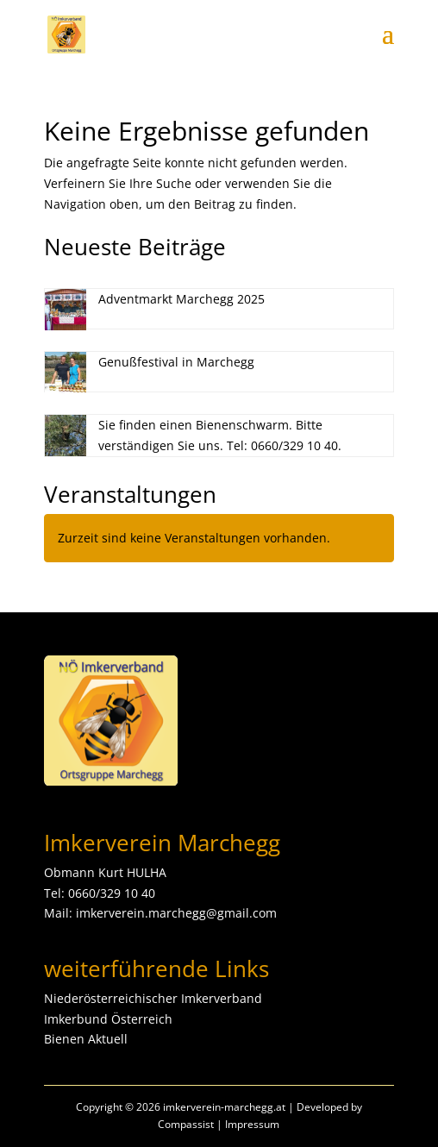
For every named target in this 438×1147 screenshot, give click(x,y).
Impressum (252, 1124)
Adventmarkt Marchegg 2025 (181, 299)
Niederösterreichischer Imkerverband (153, 998)
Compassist (186, 1124)
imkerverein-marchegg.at (224, 1107)
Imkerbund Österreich (108, 1019)
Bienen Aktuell (86, 1039)
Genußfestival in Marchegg (176, 362)
